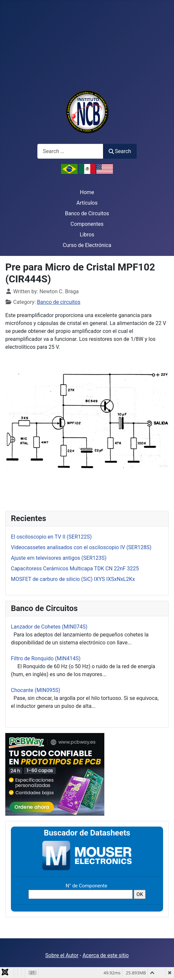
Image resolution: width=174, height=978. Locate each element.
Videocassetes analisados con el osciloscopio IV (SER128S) (81, 547)
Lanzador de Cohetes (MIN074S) (49, 627)
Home (87, 192)
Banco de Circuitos (87, 213)
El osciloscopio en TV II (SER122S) (51, 537)
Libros (87, 234)
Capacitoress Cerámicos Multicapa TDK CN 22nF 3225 (75, 568)
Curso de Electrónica (87, 245)
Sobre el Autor (61, 955)
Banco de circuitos (59, 302)
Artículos (87, 203)
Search (120, 151)
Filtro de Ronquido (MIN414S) (46, 658)
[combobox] (70, 151)
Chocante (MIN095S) (35, 690)
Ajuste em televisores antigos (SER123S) (59, 558)
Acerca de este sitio (106, 955)
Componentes (87, 224)
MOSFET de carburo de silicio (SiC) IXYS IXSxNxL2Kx (73, 579)
